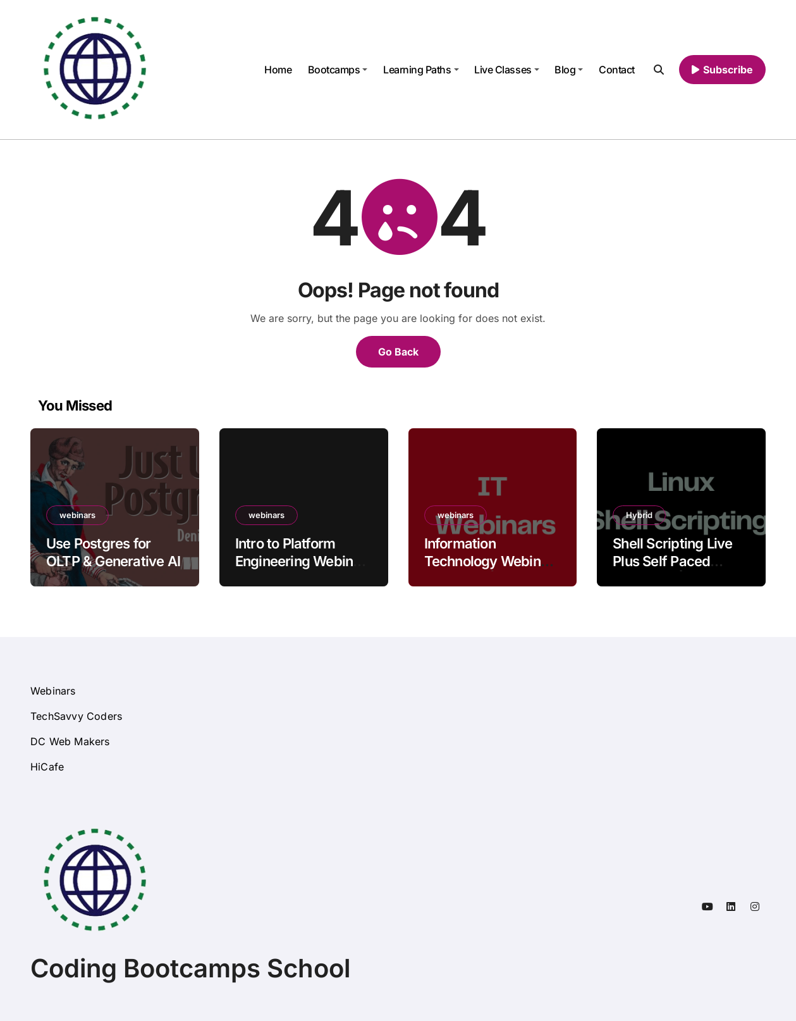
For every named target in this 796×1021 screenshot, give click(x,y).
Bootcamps (338, 69)
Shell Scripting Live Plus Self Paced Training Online (672, 561)
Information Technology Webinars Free (492, 561)
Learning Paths (420, 69)
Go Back (398, 351)
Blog (568, 69)
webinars (77, 515)
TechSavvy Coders (76, 716)
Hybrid (639, 515)
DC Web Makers (70, 741)
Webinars (53, 690)
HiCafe (47, 766)
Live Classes (506, 69)
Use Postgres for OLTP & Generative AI (113, 552)
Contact (617, 69)
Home (277, 69)
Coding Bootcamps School (190, 968)
